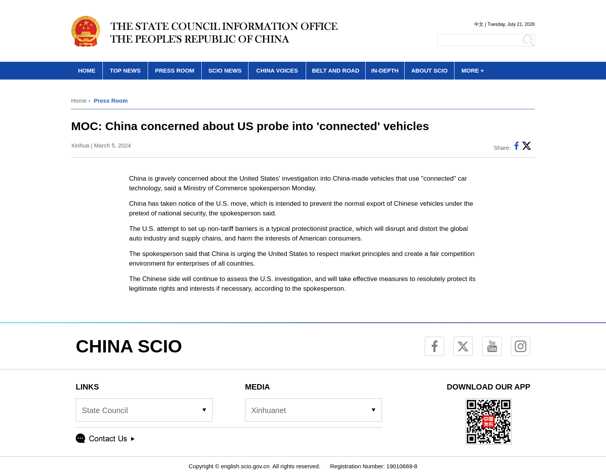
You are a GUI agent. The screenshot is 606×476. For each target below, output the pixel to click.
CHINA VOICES (277, 70)
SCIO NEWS (225, 70)
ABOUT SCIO (429, 70)
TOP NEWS (125, 70)
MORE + (472, 70)
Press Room (111, 100)
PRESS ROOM (174, 70)
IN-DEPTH (385, 70)
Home (79, 100)
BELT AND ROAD (335, 70)
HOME (86, 70)
